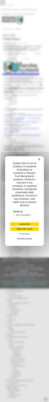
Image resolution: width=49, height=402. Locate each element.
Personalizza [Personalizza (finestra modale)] (24, 234)
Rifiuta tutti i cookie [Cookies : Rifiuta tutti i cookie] (24, 229)
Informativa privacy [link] (24, 239)
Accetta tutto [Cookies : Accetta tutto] (24, 224)
